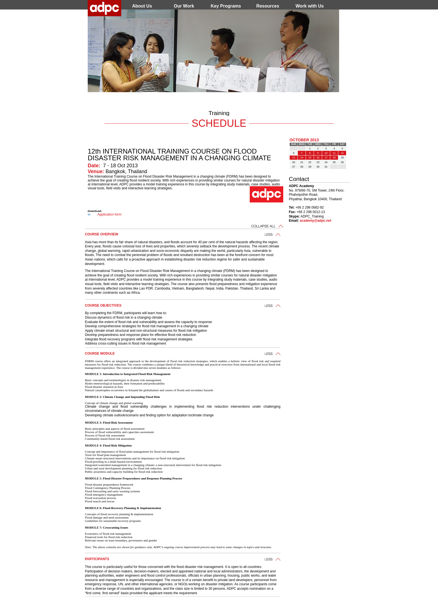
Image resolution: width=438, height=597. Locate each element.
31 (326, 166)
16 (317, 157)
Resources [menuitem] (267, 6)
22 (309, 162)
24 (326, 162)
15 (309, 157)
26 (342, 162)
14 (301, 157)
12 (342, 153)
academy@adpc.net (315, 221)
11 (334, 153)
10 (326, 153)
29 (309, 166)
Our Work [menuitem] (184, 6)
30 (317, 166)
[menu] (226, 6)
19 (342, 157)
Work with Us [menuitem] (310, 6)
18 (334, 157)
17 (326, 157)
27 (293, 166)
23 (317, 162)
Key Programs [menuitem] (226, 6)
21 (301, 162)
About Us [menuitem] (142, 6)
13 (293, 157)
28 (301, 166)
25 (334, 162)
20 (293, 162)
